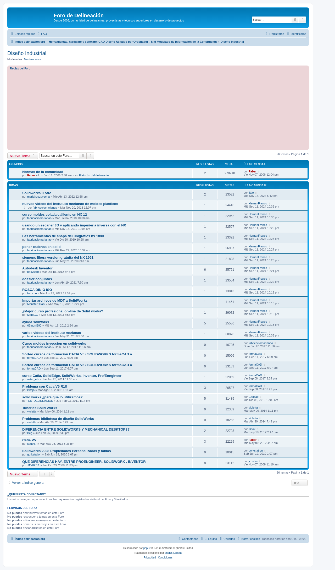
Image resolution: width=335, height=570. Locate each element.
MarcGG (32, 314)
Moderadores (32, 59)
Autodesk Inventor (37, 268)
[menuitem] (41, 34)
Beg (29, 433)
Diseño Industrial (26, 53)
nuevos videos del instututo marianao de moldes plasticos (70, 204)
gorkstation (34, 454)
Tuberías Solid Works (39, 408)
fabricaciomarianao (45, 207)
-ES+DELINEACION (40, 400)
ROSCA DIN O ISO (37, 290)
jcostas (253, 461)
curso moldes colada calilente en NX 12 (54, 214)
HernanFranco (258, 203)
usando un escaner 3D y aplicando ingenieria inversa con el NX (74, 225)
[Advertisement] (167, 109)
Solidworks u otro (36, 193)
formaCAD (34, 357)
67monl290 (34, 325)
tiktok (252, 429)
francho (32, 293)
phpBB (147, 548)
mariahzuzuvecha (38, 196)
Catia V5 (29, 440)
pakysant (33, 271)
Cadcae (254, 396)
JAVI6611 (33, 465)
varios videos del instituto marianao (51, 333)
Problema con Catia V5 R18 (44, 386)
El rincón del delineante (94, 175)
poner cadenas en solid (41, 247)
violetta (31, 411)
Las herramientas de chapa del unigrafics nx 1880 (63, 236)
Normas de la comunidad (42, 172)
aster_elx (33, 379)
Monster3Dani (36, 304)
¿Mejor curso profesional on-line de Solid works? (62, 311)
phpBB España (173, 552)
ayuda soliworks (35, 322)
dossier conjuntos (37, 279)
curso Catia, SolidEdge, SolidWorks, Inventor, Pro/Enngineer (71, 376)
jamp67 (32, 443)
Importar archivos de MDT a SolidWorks (55, 300)
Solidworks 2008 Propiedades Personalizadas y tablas (66, 451)
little (251, 192)
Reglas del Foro (20, 68)
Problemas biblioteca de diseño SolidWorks (58, 419)
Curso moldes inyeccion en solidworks (54, 343)
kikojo (31, 390)
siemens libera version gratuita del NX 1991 (57, 257)
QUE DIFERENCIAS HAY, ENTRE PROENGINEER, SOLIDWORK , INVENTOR (84, 462)
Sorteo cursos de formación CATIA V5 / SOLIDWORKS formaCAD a (77, 354)
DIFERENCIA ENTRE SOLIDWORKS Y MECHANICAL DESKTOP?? (76, 429)
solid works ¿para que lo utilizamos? (52, 397)
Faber (31, 175)
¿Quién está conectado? (26, 494)
